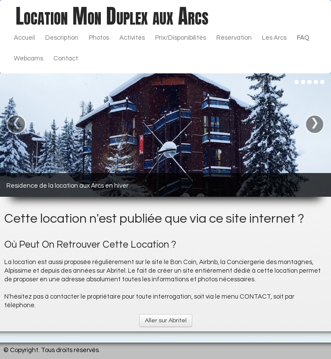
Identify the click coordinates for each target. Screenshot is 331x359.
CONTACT (255, 296)
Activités (132, 38)
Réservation (234, 38)
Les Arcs (274, 38)
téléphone (19, 305)
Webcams (28, 58)
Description (61, 38)
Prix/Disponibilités (180, 38)
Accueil (24, 38)
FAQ (303, 38)
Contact (65, 58)
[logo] (112, 16)
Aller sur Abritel (166, 321)
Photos (99, 38)
